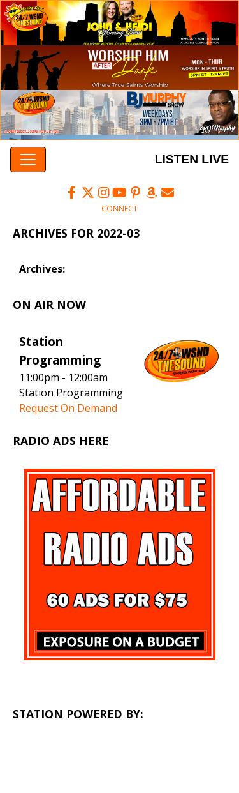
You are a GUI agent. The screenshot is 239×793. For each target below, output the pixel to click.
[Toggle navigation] (28, 159)
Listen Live (190, 159)
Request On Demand (68, 408)
